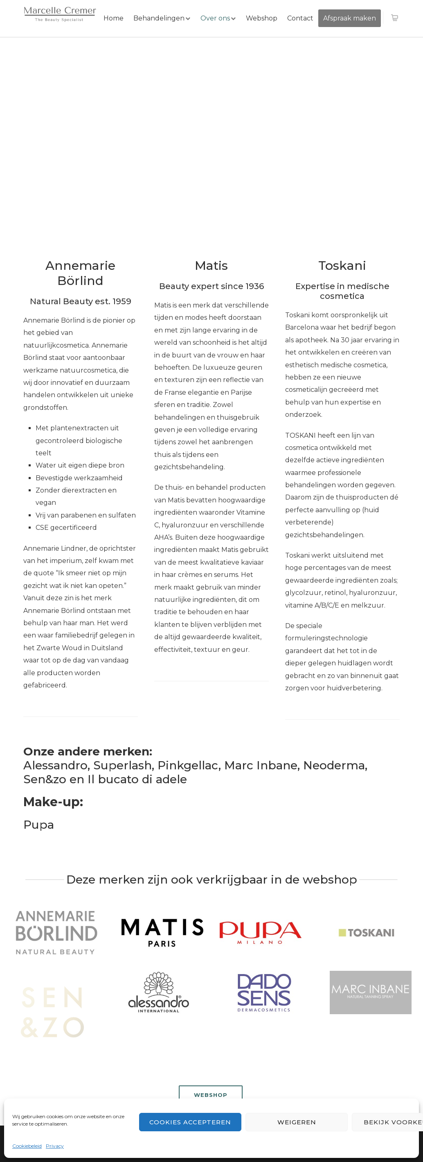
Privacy (55, 1146)
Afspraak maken (349, 18)
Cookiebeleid (27, 1146)
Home (114, 18)
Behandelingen (158, 18)
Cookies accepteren (190, 1122)
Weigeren (296, 1122)
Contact (300, 18)
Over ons (215, 18)
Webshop (261, 18)
